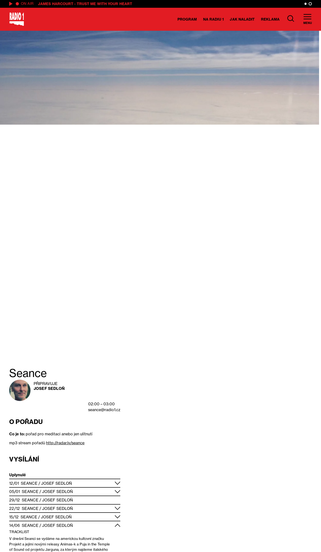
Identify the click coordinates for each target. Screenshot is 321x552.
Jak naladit (242, 19)
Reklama (270, 19)
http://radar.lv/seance (65, 442)
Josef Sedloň (49, 388)
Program (187, 19)
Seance (29, 483)
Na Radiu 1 (213, 19)
